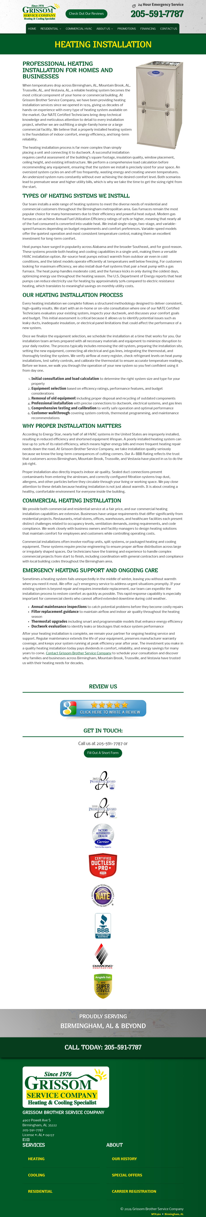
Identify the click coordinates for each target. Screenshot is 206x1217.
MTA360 (156, 1214)
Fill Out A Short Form (103, 753)
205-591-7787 (157, 13)
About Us (104, 28)
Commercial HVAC (79, 28)
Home (32, 28)
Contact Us (168, 28)
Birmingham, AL (174, 1214)
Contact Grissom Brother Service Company (78, 653)
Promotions (126, 28)
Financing (148, 28)
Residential (51, 28)
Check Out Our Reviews (86, 14)
